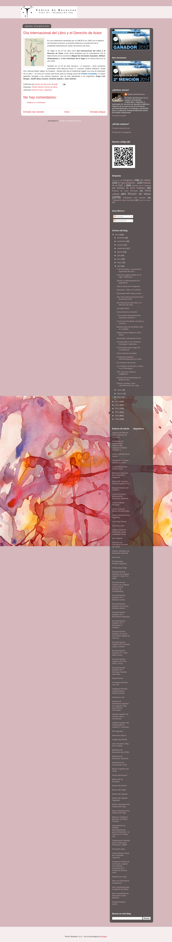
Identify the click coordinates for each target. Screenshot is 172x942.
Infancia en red (118, 697)
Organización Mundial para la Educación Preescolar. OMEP (121, 842)
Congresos (128, 180)
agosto (120, 252)
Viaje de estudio (145, 200)
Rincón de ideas (50, 87)
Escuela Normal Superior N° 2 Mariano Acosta (118, 597)
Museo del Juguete (120, 794)
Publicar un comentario (36, 102)
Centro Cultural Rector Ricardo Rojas (120, 510)
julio (119, 255)
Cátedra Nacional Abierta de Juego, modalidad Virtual (119, 532)
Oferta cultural (37, 87)
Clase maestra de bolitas (127, 353)
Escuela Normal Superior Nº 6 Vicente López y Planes (120, 644)
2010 (117, 412)
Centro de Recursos (136, 94)
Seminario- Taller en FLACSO (129, 290)
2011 (117, 408)
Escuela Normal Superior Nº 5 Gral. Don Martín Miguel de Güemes (120, 634)
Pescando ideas (118, 849)
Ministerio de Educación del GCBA (120, 751)
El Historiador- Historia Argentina (119, 562)
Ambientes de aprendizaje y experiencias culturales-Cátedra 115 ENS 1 (119, 445)
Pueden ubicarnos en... (121, 128)
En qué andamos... (127, 183)
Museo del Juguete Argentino (120, 799)
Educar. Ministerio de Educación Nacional (120, 552)
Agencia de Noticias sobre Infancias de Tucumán (120, 435)
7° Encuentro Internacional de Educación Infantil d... (129, 316)
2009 (117, 416)
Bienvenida (115, 180)
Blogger (104, 936)
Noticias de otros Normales (125, 191)
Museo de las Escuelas (117, 780)
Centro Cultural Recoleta (118, 504)
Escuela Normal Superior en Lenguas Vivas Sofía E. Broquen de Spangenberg (120, 586)
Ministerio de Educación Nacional (120, 757)
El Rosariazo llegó (119, 568)
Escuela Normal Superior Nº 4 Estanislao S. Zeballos (118, 624)
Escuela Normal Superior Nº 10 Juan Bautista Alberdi (120, 606)
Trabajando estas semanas (123, 200)
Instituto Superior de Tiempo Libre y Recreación (120, 716)
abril (119, 266)
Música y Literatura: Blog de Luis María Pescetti (120, 819)
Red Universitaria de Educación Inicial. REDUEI (120, 895)
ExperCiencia (117, 678)
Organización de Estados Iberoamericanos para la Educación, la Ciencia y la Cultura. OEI (120, 830)
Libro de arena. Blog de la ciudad (120, 745)
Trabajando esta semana (134, 198)
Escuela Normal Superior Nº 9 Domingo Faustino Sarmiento (119, 671)
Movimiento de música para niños (119, 763)
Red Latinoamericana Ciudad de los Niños (120, 888)
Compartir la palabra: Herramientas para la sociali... (130, 358)
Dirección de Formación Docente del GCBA (120, 544)
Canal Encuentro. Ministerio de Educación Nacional (120, 496)
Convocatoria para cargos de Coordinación (128, 349)
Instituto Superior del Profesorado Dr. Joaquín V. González (120, 725)
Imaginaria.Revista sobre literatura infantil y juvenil (119, 691)
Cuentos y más (118, 526)
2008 (117, 419)
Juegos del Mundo (119, 739)
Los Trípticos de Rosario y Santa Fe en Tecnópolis (130, 367)
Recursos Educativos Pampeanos (120, 882)
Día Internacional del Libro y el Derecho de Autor (129, 304)
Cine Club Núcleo (119, 521)
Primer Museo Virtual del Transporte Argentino (120, 855)
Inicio (66, 112)
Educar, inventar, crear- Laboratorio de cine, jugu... (128, 384)
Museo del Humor (119, 786)
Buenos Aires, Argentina (42, 90)
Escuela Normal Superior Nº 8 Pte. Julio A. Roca (119, 661)
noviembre (121, 241)
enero (119, 397)
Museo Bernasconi (119, 775)
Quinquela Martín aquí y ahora (129, 293)
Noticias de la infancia (141, 186)
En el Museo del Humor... (127, 363)
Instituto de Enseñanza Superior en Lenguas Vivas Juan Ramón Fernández (120, 705)
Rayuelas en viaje (119, 877)
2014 (117, 235)
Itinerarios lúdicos (119, 735)
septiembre (122, 248)
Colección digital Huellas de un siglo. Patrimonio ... (129, 276)
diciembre (121, 238)
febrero (120, 393)
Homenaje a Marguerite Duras (129, 338)
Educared (116, 557)
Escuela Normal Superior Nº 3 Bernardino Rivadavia (120, 614)
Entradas (118, 216)
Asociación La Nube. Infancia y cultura (120, 461)
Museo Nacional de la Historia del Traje (121, 805)
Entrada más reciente (33, 112)
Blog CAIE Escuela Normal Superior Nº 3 (120, 482)
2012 (117, 405)
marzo (120, 390)
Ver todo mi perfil (119, 116)
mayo (119, 262)
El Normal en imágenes (121, 132)
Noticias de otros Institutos (131, 188)
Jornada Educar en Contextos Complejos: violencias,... (129, 343)
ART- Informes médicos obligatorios (126, 373)
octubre (120, 245)
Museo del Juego (119, 790)
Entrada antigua (97, 112)
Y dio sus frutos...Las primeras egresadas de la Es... (129, 270)
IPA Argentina (117, 731)
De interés (145, 180)
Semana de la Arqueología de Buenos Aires (129, 379)
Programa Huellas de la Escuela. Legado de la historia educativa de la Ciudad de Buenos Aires (120, 867)
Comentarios (120, 221)
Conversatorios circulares (127, 312)
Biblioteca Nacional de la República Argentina (120, 475)
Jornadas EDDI (123, 308)
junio (119, 259)
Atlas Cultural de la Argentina (128, 286)
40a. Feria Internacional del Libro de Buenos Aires (130, 298)
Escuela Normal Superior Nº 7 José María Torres (119, 653)
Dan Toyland (117, 538)
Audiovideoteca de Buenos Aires (119, 468)
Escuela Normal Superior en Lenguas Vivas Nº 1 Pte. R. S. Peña (120, 575)
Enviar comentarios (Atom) (70, 121)
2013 (117, 401)
